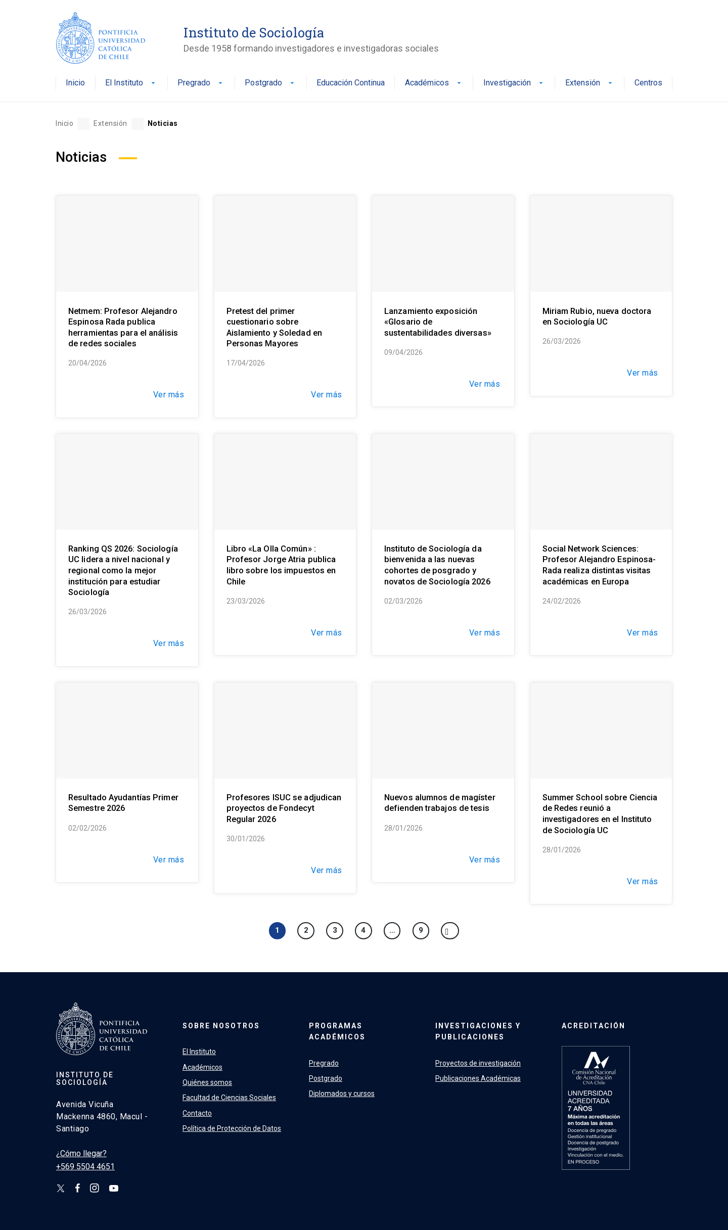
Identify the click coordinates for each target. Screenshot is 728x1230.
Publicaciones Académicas (478, 1078)
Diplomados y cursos (342, 1093)
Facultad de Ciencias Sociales (229, 1098)
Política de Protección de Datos (232, 1128)
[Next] (450, 930)
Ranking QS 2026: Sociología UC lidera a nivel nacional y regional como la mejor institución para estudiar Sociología (123, 570)
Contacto (197, 1113)
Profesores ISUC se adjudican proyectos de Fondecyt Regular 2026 (284, 808)
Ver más (168, 394)
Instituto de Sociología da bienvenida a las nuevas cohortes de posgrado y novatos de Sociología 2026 (437, 565)
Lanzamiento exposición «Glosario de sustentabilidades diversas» (437, 322)
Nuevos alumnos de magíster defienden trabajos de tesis (439, 803)
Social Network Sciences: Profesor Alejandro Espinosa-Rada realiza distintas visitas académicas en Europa (599, 565)
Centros (648, 83)
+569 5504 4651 (85, 1166)
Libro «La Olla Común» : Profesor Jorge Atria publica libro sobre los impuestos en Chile (281, 565)
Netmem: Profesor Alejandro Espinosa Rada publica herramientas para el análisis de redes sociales (123, 327)
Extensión (589, 83)
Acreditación (593, 1026)
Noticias (163, 123)
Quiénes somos (207, 1082)
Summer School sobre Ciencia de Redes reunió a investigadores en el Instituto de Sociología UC (600, 814)
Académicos (434, 83)
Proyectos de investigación (478, 1063)
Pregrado (200, 83)
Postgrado (270, 83)
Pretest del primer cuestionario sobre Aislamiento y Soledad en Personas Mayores (274, 327)
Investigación (514, 83)
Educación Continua (350, 83)
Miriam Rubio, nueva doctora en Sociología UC (597, 316)
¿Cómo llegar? (81, 1153)
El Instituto (131, 83)
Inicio (75, 83)
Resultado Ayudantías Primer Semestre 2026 (123, 803)
